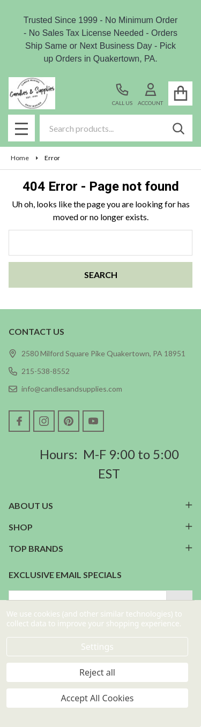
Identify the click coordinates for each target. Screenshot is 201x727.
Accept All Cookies (97, 698)
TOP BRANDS (100, 548)
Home (20, 158)
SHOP (100, 527)
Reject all (97, 672)
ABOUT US (100, 505)
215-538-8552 (39, 371)
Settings (97, 647)
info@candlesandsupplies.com (65, 388)
